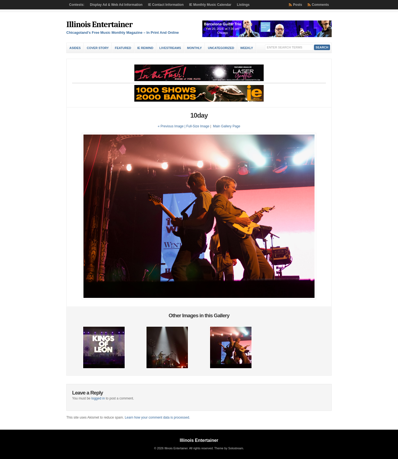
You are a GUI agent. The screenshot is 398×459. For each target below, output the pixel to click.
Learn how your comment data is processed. (157, 417)
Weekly (246, 48)
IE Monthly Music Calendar (210, 5)
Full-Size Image (197, 126)
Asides (75, 48)
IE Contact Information (166, 5)
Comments (320, 5)
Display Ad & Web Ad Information (116, 5)
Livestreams (170, 48)
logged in (98, 398)
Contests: (76, 5)
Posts (297, 5)
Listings (243, 5)
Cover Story (98, 48)
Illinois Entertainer (99, 24)
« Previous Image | (172, 126)
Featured (123, 48)
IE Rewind (145, 48)
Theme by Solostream (228, 448)
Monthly (194, 48)
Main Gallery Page (226, 126)
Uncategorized (221, 48)
